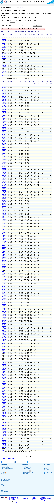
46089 (4, 169)
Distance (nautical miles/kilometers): (25, 23)
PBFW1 (4, 349)
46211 (4, 130)
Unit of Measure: (5, 23)
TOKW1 (4, 114)
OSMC (2, 487)
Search (43, 5)
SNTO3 (4, 414)
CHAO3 (4, 361)
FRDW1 (4, 339)
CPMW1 (4, 373)
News (37, 5)
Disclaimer (33, 497)
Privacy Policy (43, 497)
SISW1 (4, 55)
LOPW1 (4, 143)
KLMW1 (4, 156)
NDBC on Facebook (7, 462)
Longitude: (4, 20)
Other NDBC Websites (6, 479)
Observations (10, 5)
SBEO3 (4, 199)
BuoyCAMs (3, 471)
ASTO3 (4, 89)
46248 (4, 111)
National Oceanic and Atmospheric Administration (19, 498)
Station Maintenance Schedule (28, 472)
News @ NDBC (47, 469)
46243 (4, 39)
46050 (4, 45)
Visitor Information (4, 491)
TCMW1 (4, 218)
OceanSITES (3, 485)
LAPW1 (4, 259)
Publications (24, 475)
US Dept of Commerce (13, 497)
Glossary (32, 500)
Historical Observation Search (7, 468)
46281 (4, 216)
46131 (4, 75)
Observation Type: (6, 25)
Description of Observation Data (9, 458)
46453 (4, 187)
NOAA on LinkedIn (20, 462)
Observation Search (5, 467)
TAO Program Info (25, 466)
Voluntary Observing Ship (27, 469)
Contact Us (3, 493)
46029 (4, 40)
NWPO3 (4, 48)
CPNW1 (4, 374)
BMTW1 (4, 245)
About (50, 5)
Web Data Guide (25, 471)
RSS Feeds (3, 472)
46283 (4, 213)
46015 (4, 72)
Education (29, 5)
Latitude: (3, 17)
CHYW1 (4, 371)
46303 (4, 65)
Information (20, 5)
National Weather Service (14, 499)
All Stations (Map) (4, 466)
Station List (23, 7)
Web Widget (3, 473)
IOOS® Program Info (26, 468)
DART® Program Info (26, 467)
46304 (4, 70)
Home (2, 5)
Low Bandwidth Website (5, 480)
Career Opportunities (44, 500)
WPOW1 (4, 49)
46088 (4, 53)
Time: (22, 25)
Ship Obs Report (4, 469)
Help (32, 499)
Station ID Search (6, 7)
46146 (4, 71)
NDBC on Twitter (32, 462)
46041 (4, 43)
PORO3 (4, 425)
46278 (4, 42)
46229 (4, 58)
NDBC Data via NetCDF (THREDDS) (7, 481)
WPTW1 (4, 133)
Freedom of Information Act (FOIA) (47, 498)
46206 (4, 67)
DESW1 (4, 46)
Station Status (25, 473)
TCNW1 (4, 219)
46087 (4, 56)
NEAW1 (4, 297)
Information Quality (35, 498)
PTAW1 (4, 272)
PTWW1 (4, 283)
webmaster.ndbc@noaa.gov (14, 502)
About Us (3, 489)
